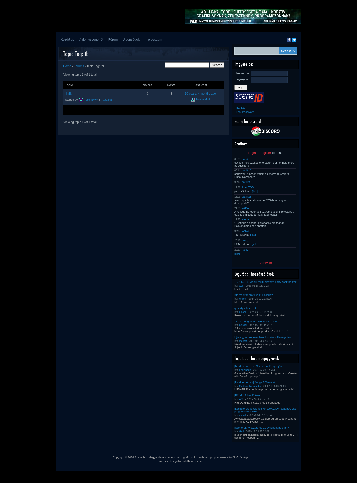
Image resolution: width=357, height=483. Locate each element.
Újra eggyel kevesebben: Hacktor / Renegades (262, 337)
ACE (241, 399)
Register (241, 108)
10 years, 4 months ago (200, 93)
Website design (168, 461)
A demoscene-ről (91, 39)
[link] (255, 191)
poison (242, 312)
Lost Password (245, 111)
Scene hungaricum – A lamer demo (255, 321)
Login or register (259, 153)
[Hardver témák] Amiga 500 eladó (254, 382)
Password (241, 80)
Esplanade (245, 370)
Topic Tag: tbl (76, 54)
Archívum (265, 263)
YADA (245, 208)
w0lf (241, 285)
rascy (245, 240)
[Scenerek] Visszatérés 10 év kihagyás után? (261, 427)
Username (241, 73)
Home (67, 66)
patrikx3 (246, 159)
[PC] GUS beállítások (247, 395)
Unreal (242, 298)
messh (242, 415)
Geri (241, 431)
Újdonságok (131, 39)
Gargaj (243, 325)
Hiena (245, 219)
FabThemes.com (192, 461)
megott (243, 341)
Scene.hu (140, 457)
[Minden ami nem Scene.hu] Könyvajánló (259, 366)
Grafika (107, 99)
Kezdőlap (67, 39)
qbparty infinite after (246, 308)
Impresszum (153, 39)
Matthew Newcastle (250, 386)
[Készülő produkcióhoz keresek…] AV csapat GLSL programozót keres (265, 410)
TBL (68, 93)
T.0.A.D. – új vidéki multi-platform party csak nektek (265, 281)
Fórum (113, 39)
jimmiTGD (248, 187)
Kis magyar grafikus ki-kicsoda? (253, 294)
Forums (79, 66)
